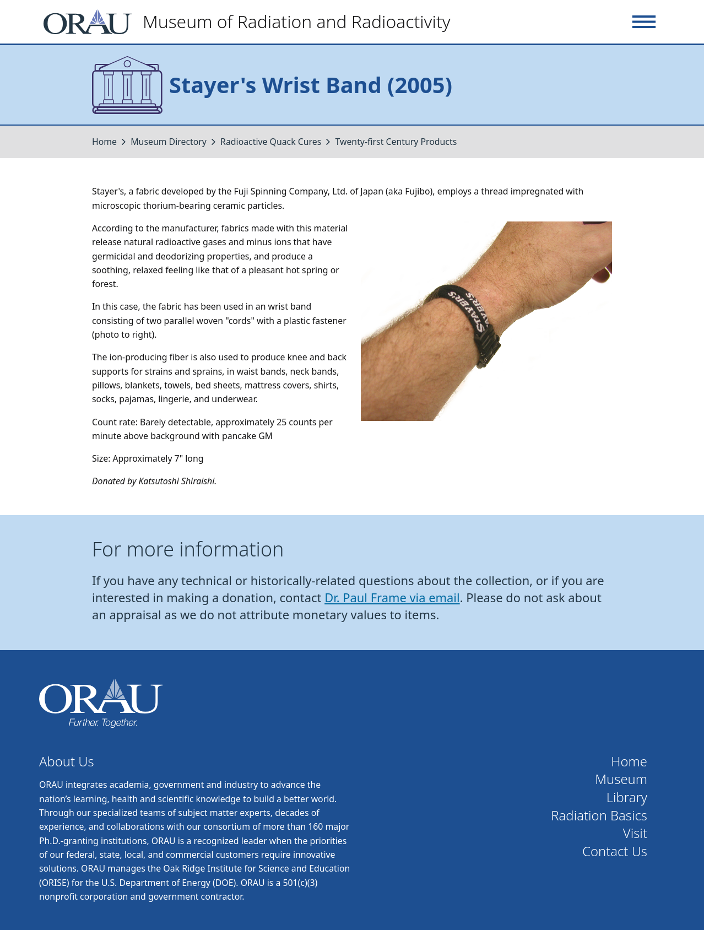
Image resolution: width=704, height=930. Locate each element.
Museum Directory (169, 142)
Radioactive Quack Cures (270, 142)
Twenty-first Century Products (396, 142)
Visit (635, 833)
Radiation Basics (599, 816)
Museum (621, 779)
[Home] (251, 21)
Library (626, 797)
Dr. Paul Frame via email (392, 597)
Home (104, 142)
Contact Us (614, 851)
